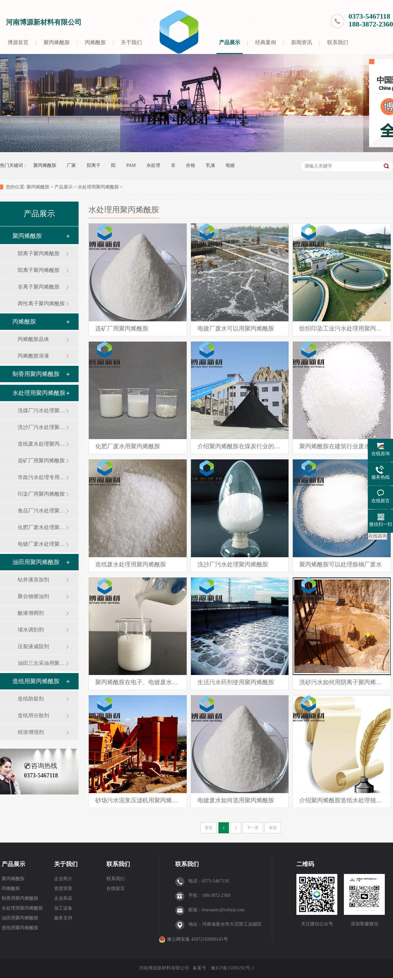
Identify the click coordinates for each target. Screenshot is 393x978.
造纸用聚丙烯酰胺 (36, 681)
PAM (131, 165)
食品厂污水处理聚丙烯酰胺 (42, 510)
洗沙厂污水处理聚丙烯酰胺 (42, 427)
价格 (190, 165)
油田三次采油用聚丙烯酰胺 (42, 663)
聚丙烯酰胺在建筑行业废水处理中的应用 (341, 446)
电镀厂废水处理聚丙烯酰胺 (42, 544)
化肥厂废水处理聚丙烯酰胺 (42, 527)
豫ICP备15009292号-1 (232, 968)
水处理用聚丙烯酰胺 (98, 187)
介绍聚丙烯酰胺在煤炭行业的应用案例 (239, 446)
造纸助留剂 (31, 699)
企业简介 (63, 878)
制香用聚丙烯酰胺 (36, 374)
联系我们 (337, 42)
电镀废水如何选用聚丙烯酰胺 (235, 800)
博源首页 (18, 42)
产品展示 (229, 42)
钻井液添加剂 (33, 579)
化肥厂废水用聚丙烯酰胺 (127, 446)
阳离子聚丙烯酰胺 (39, 270)
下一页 (253, 828)
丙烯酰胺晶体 (33, 339)
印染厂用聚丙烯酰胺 (41, 494)
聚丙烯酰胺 (57, 42)
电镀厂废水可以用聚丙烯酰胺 (235, 328)
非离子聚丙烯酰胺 (39, 287)
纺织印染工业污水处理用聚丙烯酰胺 (341, 328)
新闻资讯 (301, 42)
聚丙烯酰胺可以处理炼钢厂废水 (340, 564)
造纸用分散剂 (33, 715)
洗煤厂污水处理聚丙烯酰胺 (42, 410)
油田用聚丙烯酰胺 (36, 562)
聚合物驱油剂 (33, 596)
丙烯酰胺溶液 (33, 356)
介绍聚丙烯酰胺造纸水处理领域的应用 (341, 800)
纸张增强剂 (31, 732)
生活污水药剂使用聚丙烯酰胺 (235, 682)
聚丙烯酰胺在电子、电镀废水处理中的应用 (137, 682)
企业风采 (63, 898)
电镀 (230, 165)
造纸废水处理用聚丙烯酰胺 (130, 564)
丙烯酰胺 (95, 42)
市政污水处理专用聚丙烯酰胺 (42, 477)
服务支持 (63, 918)
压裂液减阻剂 (33, 646)
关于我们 (131, 42)
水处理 (153, 165)
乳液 (210, 165)
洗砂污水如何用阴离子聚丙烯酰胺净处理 (341, 682)
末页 (273, 828)
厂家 (71, 165)
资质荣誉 (63, 888)
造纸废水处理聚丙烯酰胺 (42, 444)
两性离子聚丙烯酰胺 (41, 303)
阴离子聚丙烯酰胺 (39, 253)
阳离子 (94, 165)
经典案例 (265, 42)
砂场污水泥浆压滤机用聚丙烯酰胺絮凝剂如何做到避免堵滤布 (137, 800)
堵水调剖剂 (31, 629)
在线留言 (115, 888)
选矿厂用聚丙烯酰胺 (41, 460)
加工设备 (63, 908)
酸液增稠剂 (31, 613)
